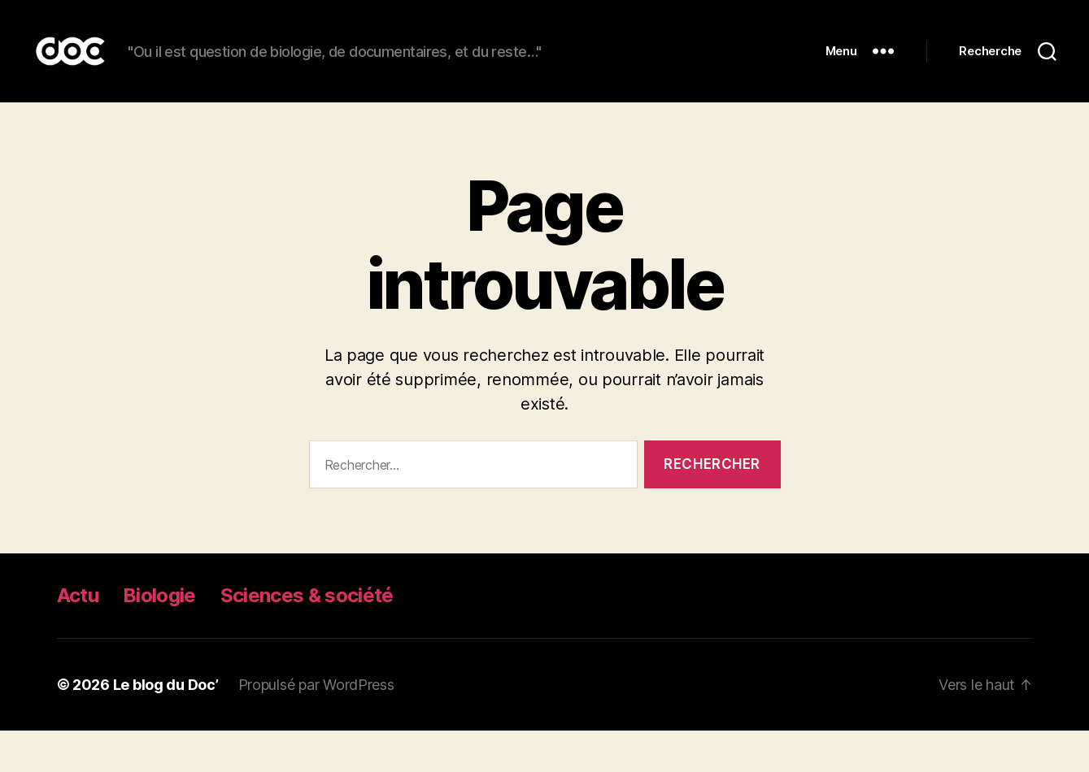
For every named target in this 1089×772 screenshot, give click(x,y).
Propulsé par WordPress (316, 726)
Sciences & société (307, 636)
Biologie (159, 636)
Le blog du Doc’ (166, 726)
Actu (77, 636)
